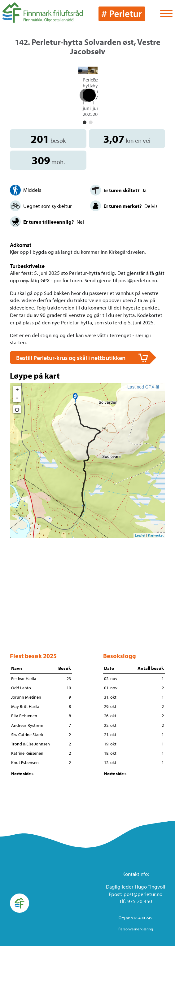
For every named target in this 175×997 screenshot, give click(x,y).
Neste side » (22, 825)
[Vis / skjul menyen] (166, 14)
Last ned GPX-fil (143, 438)
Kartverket (156, 586)
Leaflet (140, 586)
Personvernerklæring (135, 980)
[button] (84, 174)
